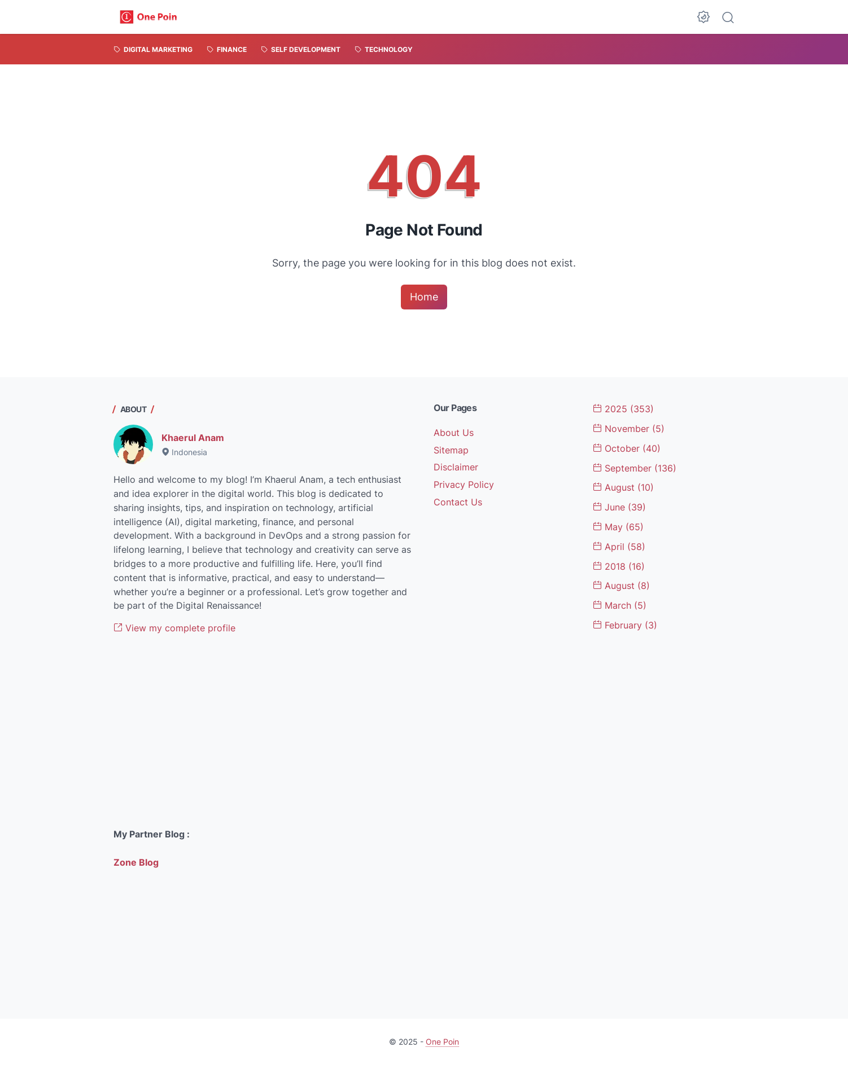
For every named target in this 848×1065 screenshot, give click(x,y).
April (619, 546)
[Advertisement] (264, 731)
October (627, 448)
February (625, 625)
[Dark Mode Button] (703, 17)
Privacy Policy (464, 484)
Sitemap (451, 450)
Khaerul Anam (192, 437)
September (634, 468)
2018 (619, 566)
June (619, 507)
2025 (623, 408)
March (619, 605)
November (629, 428)
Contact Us (458, 502)
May (618, 526)
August (623, 487)
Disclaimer (456, 467)
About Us (454, 432)
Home (424, 297)
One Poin (442, 1041)
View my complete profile (174, 628)
